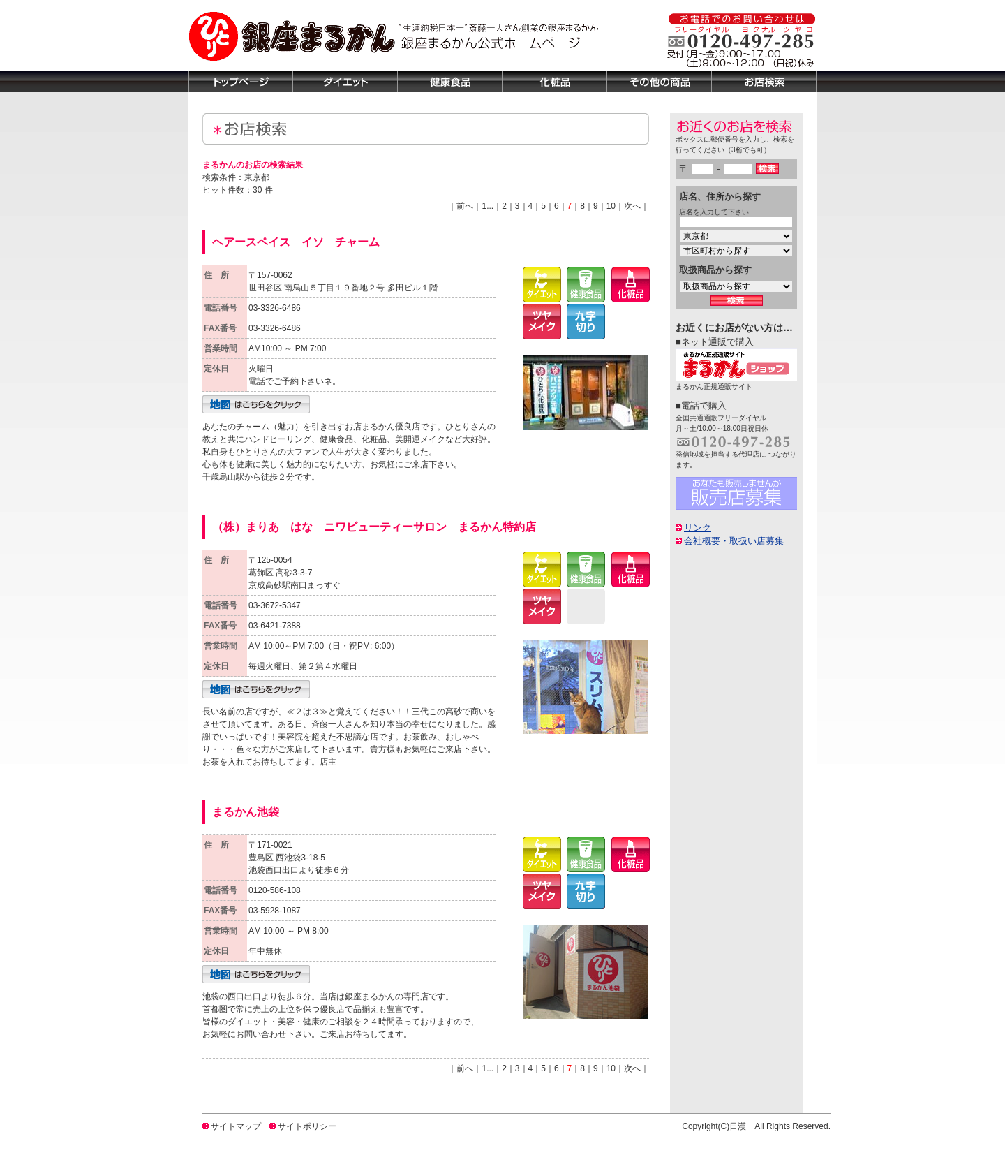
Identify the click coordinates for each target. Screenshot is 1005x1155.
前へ (464, 206)
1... (487, 206)
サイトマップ (236, 1126)
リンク (697, 527)
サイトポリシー (307, 1126)
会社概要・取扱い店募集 (734, 541)
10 (611, 206)
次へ (632, 206)
